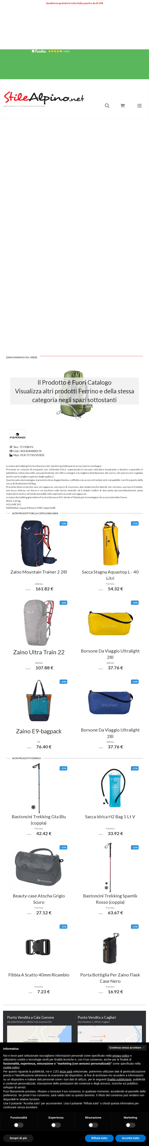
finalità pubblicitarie (119, 1079)
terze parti (66, 1071)
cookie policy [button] (11, 1067)
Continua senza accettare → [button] (127, 1047)
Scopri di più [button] (18, 1138)
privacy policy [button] (121, 1055)
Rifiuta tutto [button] (99, 1138)
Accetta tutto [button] (130, 1138)
